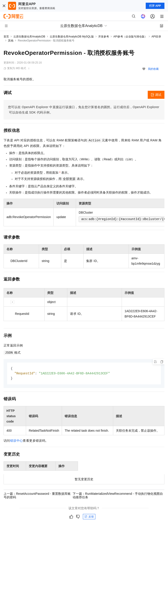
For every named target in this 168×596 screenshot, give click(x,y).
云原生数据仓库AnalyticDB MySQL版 (72, 36)
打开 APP (155, 5)
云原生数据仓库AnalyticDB (29, 36)
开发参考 (103, 36)
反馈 (89, 517)
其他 (10, 40)
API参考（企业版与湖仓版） (130, 36)
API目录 (156, 36)
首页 (6, 36)
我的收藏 (153, 68)
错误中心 (16, 441)
